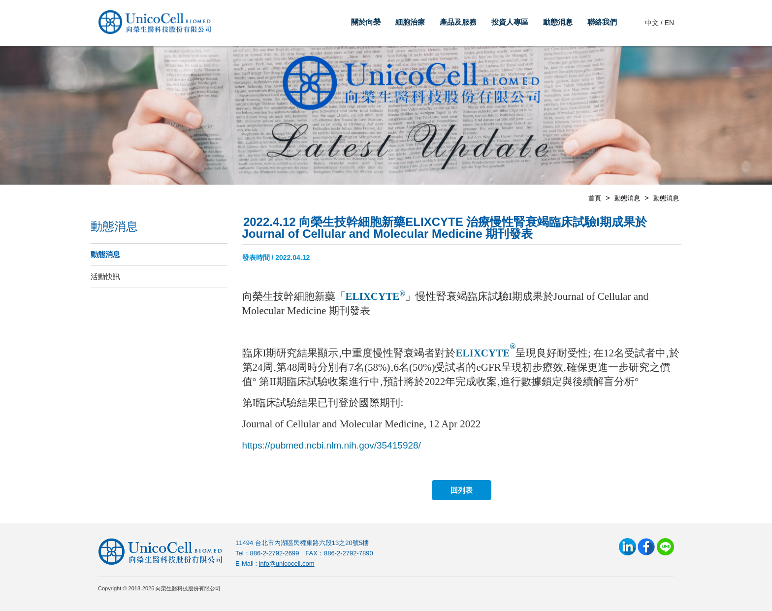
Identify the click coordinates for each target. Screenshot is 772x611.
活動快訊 (105, 276)
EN (669, 23)
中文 (652, 23)
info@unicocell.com (287, 563)
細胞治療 (410, 22)
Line (665, 546)
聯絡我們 (602, 22)
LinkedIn (627, 546)
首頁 (594, 198)
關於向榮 (366, 22)
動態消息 (558, 22)
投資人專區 (509, 22)
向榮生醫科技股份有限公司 (154, 24)
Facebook (646, 546)
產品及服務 (458, 22)
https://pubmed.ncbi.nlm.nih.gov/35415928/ (331, 445)
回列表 (461, 490)
